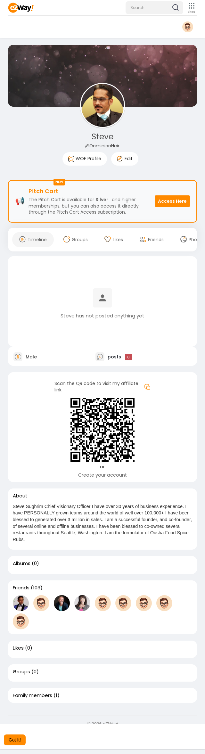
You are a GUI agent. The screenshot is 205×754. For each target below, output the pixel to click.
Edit (125, 158)
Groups (21, 671)
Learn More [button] (176, 731)
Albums (21, 563)
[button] (154, 7)
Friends (21, 587)
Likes (18, 648)
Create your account (102, 475)
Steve (102, 136)
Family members (32, 695)
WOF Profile (84, 158)
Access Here (172, 201)
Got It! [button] (15, 739)
